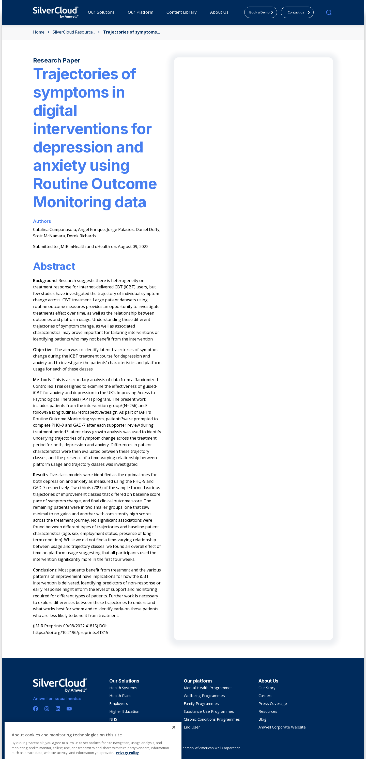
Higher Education (124, 711)
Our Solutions (101, 12)
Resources (267, 711)
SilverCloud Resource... (76, 32)
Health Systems (123, 687)
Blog (262, 719)
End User (192, 727)
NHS (113, 719)
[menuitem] (101, 12)
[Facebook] (35, 708)
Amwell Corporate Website (282, 727)
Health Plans (120, 695)
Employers (118, 703)
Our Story (267, 687)
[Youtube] (69, 708)
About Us (219, 12)
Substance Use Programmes (209, 711)
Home (41, 32)
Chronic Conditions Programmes (212, 719)
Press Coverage (272, 703)
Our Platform (140, 12)
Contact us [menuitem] (300, 12)
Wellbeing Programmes (204, 695)
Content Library (181, 12)
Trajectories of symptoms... (131, 32)
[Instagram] (46, 708)
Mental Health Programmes (208, 687)
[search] (329, 12)
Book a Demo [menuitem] (262, 12)
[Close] (173, 747)
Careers (265, 695)
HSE (113, 727)
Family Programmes (201, 703)
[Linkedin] (58, 708)
